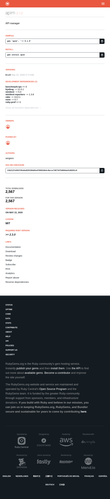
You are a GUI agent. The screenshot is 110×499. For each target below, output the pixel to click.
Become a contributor (57, 372)
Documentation (13, 247)
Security (10, 355)
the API (76, 368)
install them (57, 368)
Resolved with (89, 434)
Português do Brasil (69, 476)
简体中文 (36, 476)
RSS (7, 269)
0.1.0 (7, 74)
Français (89, 476)
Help (7, 336)
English (7, 476)
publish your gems (27, 368)
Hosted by (67, 434)
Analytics (10, 273)
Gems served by (44, 455)
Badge (8, 260)
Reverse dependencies (17, 282)
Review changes (13, 255)
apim (10, 12)
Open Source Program (53, 389)
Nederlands (22, 476)
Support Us (11, 350)
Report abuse (12, 277)
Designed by (45, 434)
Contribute (11, 328)
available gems (34, 372)
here (83, 411)
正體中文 (49, 476)
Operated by (23, 435)
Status (8, 305)
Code (8, 314)
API (6, 341)
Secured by (89, 455)
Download (10, 251)
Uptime (8, 309)
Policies (9, 345)
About (8, 332)
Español (103, 476)
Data (7, 318)
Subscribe (10, 264)
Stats (8, 323)
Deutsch (49, 485)
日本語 (62, 485)
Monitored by (23, 455)
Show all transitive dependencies (22, 107)
